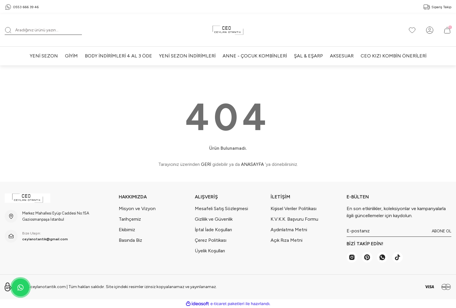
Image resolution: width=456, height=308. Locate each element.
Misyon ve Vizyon (137, 208)
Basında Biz (130, 240)
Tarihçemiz (130, 219)
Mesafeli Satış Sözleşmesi (221, 208)
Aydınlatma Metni (289, 229)
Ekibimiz (127, 229)
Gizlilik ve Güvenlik (214, 219)
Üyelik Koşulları (210, 250)
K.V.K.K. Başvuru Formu (294, 219)
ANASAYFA (252, 164)
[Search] (43, 30)
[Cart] (447, 30)
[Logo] (228, 30)
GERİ (206, 164)
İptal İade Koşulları (213, 229)
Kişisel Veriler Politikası (293, 208)
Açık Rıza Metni (286, 240)
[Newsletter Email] (399, 231)
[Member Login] (430, 30)
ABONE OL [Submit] (441, 231)
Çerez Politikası (210, 240)
